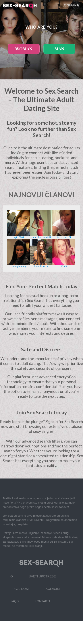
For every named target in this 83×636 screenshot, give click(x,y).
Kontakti (42, 601)
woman (23, 48)
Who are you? (41, 27)
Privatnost (20, 589)
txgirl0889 (18, 237)
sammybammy (18, 266)
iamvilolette (41, 266)
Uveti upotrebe (42, 576)
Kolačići (53, 589)
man (59, 48)
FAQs (14, 601)
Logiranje (71, 5)
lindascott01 (64, 237)
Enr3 (64, 266)
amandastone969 (41, 237)
